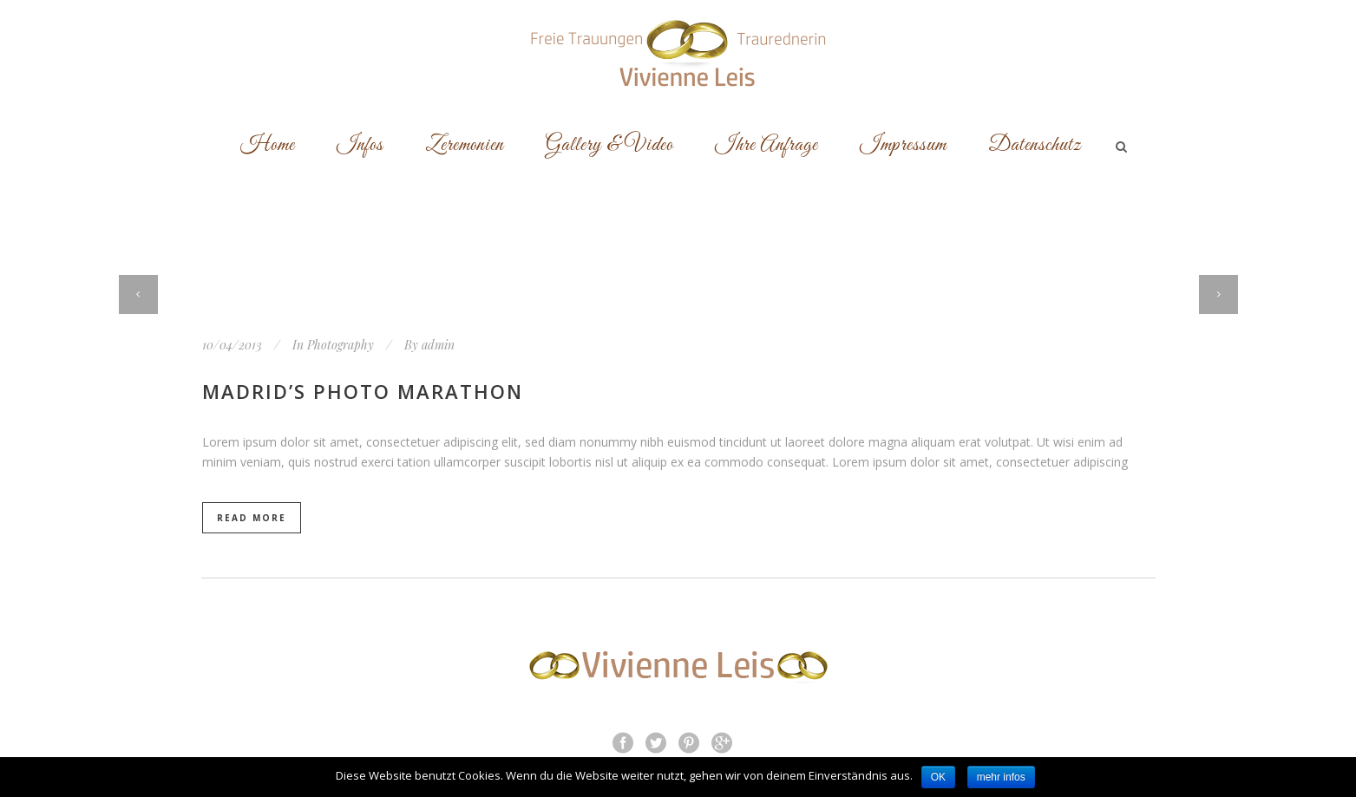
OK (938, 777)
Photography (340, 344)
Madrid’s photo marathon (362, 391)
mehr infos (1001, 777)
